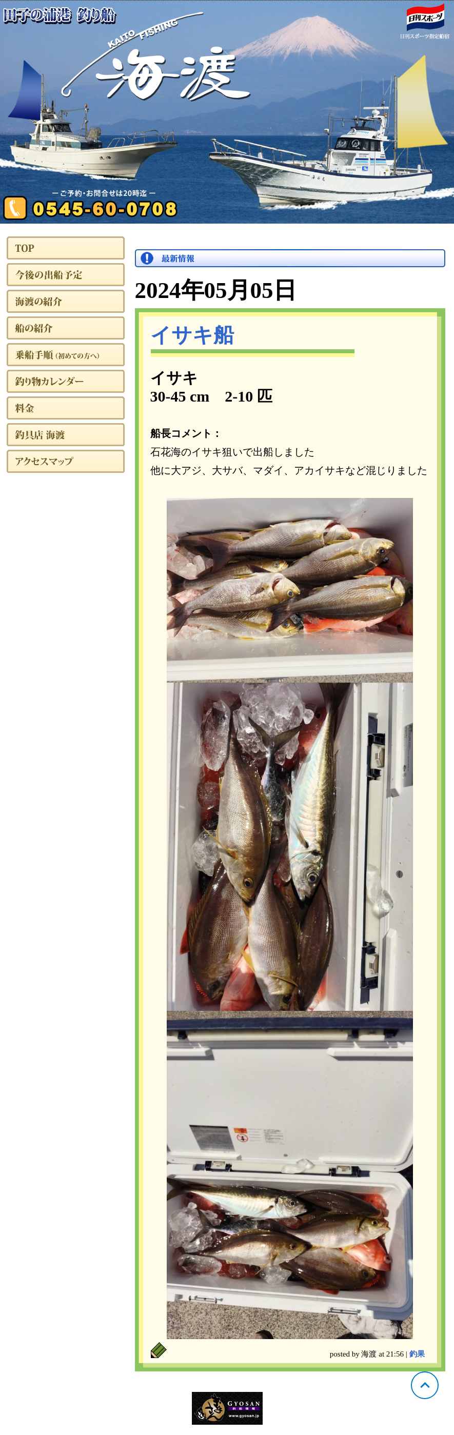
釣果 (417, 1354)
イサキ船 (192, 335)
